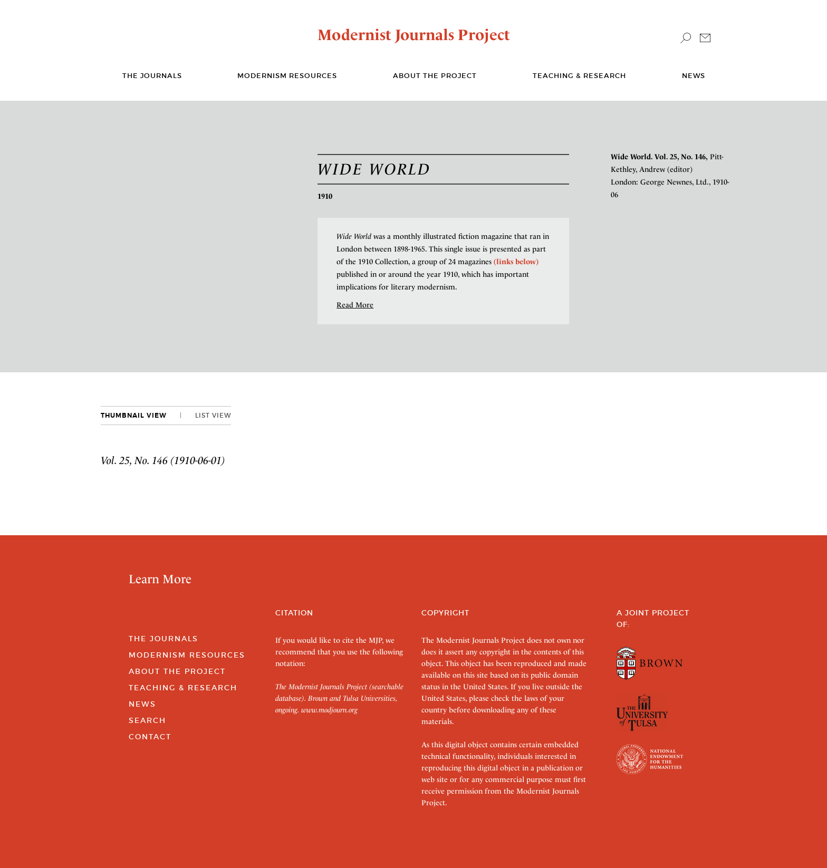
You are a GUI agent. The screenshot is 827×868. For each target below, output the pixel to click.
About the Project (435, 75)
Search (147, 720)
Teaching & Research (579, 75)
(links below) (516, 261)
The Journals (163, 638)
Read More (354, 305)
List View (213, 415)
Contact (150, 736)
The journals (152, 75)
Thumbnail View (134, 415)
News (693, 75)
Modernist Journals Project (414, 35)
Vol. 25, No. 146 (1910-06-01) (163, 460)
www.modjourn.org (329, 710)
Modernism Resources (287, 75)
